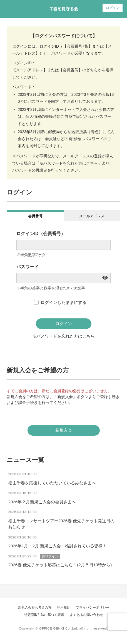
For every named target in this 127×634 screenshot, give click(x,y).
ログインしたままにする (63, 302)
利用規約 (63, 607)
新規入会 (63, 430)
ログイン (112, 8)
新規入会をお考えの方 (34, 607)
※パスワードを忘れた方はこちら (68, 163)
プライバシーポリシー (92, 607)
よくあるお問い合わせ (86, 615)
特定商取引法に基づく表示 (44, 615)
